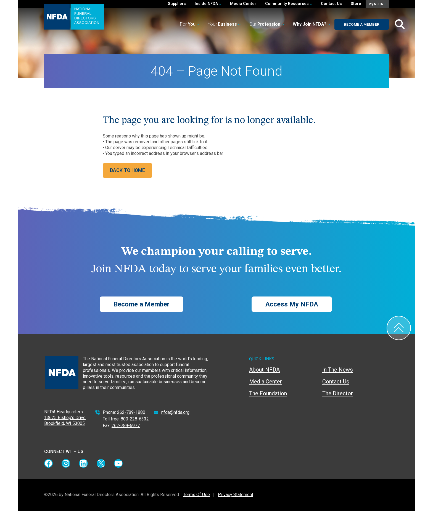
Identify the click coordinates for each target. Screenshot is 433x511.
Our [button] (266, 24)
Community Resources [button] (288, 3)
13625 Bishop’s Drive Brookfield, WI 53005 (65, 420)
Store (356, 3)
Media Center (243, 3)
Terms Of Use (196, 494)
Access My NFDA (291, 304)
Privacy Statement (235, 494)
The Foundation (268, 393)
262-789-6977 (126, 425)
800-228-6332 (135, 419)
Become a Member (361, 24)
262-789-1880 (131, 412)
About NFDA (264, 369)
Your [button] (224, 24)
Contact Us (331, 3)
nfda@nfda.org (175, 412)
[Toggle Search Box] (399, 24)
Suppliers (177, 3)
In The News (337, 369)
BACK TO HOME (127, 170)
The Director (337, 393)
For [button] (189, 24)
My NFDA (377, 4)
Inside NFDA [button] (208, 3)
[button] (311, 24)
